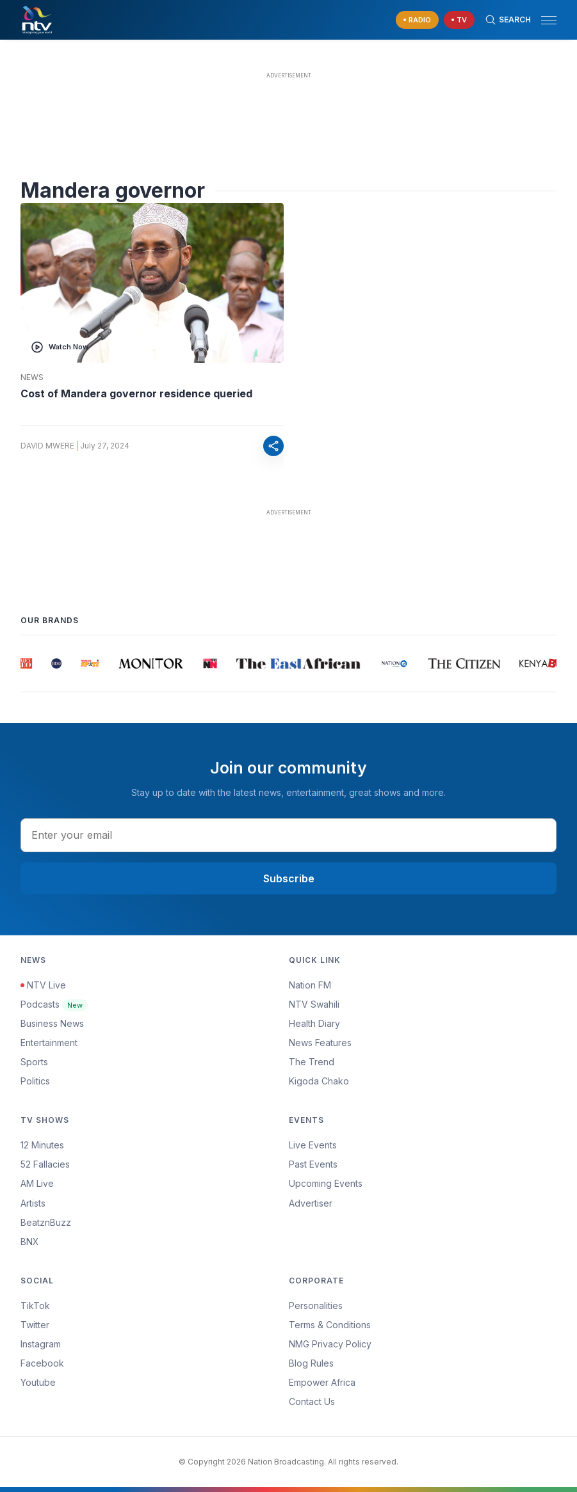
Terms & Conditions (330, 1324)
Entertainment (48, 1042)
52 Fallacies (45, 1164)
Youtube (38, 1382)
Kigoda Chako (319, 1080)
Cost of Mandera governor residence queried (136, 393)
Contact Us (312, 1401)
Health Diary (314, 1023)
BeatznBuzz (45, 1222)
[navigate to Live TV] (459, 20)
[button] (544, 20)
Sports (34, 1061)
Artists (32, 1203)
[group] (26, 663)
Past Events (313, 1164)
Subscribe (288, 878)
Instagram (40, 1343)
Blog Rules (311, 1363)
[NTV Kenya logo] (36, 20)
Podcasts (54, 1004)
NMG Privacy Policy (330, 1343)
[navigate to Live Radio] (417, 20)
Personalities (316, 1305)
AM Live (37, 1183)
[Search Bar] (508, 20)
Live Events (313, 1144)
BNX (29, 1241)
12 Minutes (42, 1144)
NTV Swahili (314, 1004)
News (32, 377)
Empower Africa (322, 1382)
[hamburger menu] (549, 20)
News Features (320, 1042)
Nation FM (310, 985)
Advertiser (310, 1203)
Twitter (34, 1324)
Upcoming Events (325, 1183)
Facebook (42, 1363)
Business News (52, 1023)
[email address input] (288, 835)
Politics (35, 1080)
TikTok (35, 1305)
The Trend (311, 1061)
